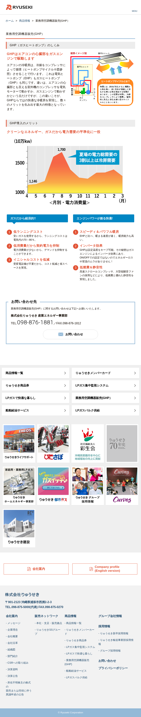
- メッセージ (13, 623)
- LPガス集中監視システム (80, 646)
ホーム (10, 20)
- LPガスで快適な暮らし (79, 653)
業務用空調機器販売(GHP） (93, 397)
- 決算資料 (12, 669)
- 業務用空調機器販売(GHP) (77, 662)
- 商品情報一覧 (73, 623)
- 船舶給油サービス (76, 670)
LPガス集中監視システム (92, 385)
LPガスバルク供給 (87, 410)
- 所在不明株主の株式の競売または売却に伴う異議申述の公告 (19, 688)
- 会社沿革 (12, 642)
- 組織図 (10, 649)
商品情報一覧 (14, 373)
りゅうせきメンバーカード (93, 373)
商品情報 (24, 20)
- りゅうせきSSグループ (47, 631)
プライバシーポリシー (113, 668)
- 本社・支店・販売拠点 (48, 623)
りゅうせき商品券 (17, 385)
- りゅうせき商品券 (76, 640)
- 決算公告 (12, 675)
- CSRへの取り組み (17, 662)
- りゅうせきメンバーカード (80, 631)
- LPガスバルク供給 (76, 677)
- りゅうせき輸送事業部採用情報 (115, 641)
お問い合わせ (107, 660)
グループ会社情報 (110, 616)
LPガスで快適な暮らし (21, 397)
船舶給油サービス (17, 410)
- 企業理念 (12, 629)
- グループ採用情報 (109, 650)
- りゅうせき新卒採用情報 (113, 633)
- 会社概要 (12, 636)
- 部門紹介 (12, 656)
